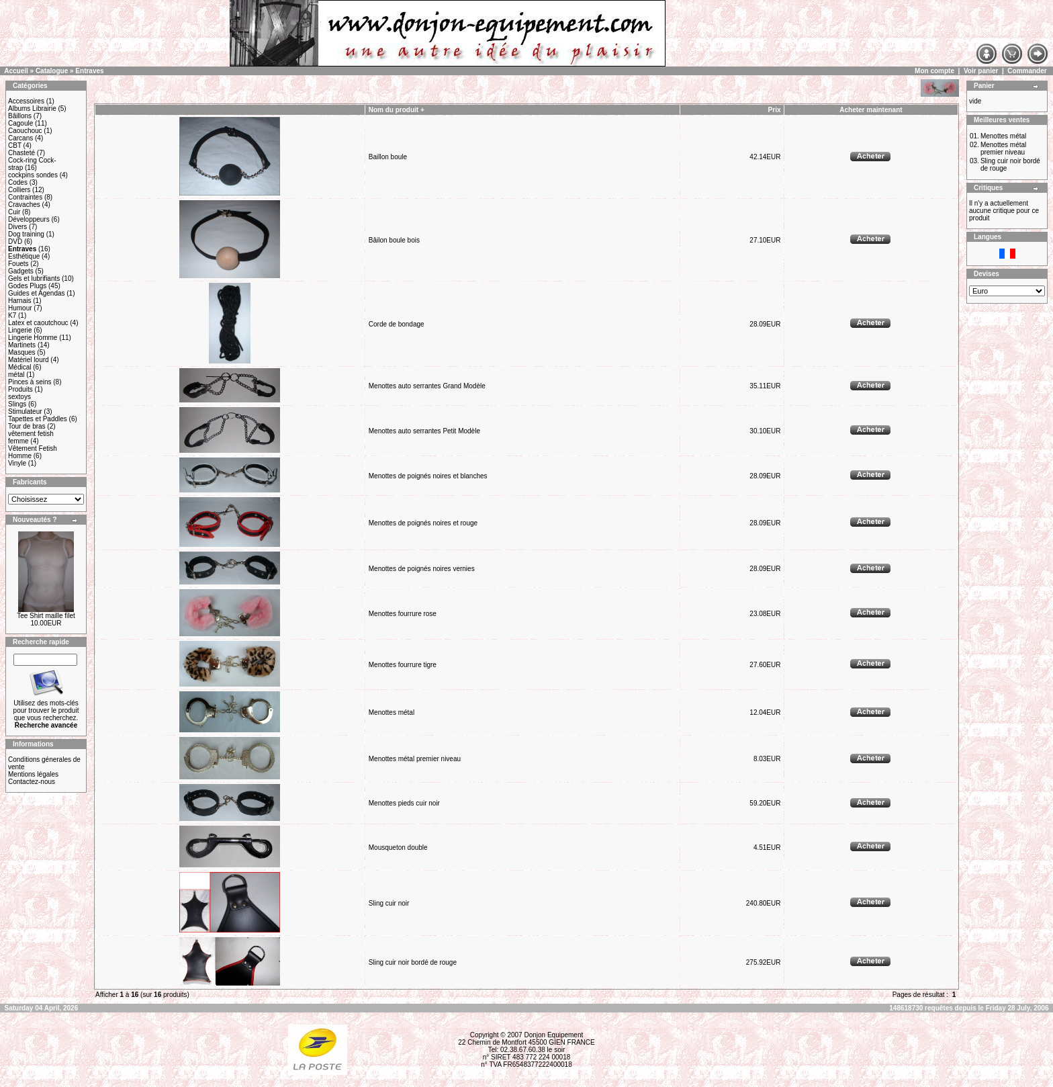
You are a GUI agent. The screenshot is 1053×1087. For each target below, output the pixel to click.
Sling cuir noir (389, 903)
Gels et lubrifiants (34, 278)
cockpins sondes (33, 175)
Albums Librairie (32, 108)
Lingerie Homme (32, 337)
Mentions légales (33, 774)
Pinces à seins (29, 382)
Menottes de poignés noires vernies (422, 568)
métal (16, 374)
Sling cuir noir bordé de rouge (413, 962)
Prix (774, 110)
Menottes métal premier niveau (415, 759)
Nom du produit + (396, 110)
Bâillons (20, 116)
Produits (20, 389)
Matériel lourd (28, 359)
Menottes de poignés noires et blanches (428, 476)
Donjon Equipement (553, 1035)
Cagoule (20, 123)
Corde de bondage (396, 324)
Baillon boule (388, 157)
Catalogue (52, 71)
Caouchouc (25, 130)
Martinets (22, 345)
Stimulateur (25, 411)
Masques (22, 352)
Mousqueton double (398, 847)
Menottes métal (391, 712)
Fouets (18, 263)
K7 (12, 315)
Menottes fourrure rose (403, 613)
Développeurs (29, 219)
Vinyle (17, 463)
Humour (20, 308)
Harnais (19, 300)
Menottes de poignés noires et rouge (423, 523)
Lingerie (20, 330)
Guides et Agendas (36, 293)
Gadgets (21, 271)
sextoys (19, 396)
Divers (17, 226)
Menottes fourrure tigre (403, 664)
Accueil (16, 71)
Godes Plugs (27, 286)
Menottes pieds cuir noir (404, 803)
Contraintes (25, 197)
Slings (17, 404)
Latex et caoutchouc (38, 323)
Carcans (20, 138)
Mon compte (934, 71)
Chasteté (21, 153)
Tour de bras (27, 426)
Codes (18, 182)
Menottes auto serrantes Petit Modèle (424, 431)
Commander (1026, 71)
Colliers (19, 189)
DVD (15, 241)
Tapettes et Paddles (37, 419)
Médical (19, 367)
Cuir (14, 212)
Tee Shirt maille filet (46, 615)
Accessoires (26, 101)
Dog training (26, 234)
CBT (14, 145)
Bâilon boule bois (394, 240)
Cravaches (24, 204)
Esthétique (24, 256)
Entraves (89, 71)
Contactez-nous (31, 781)
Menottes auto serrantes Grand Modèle (427, 386)
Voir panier (981, 71)
